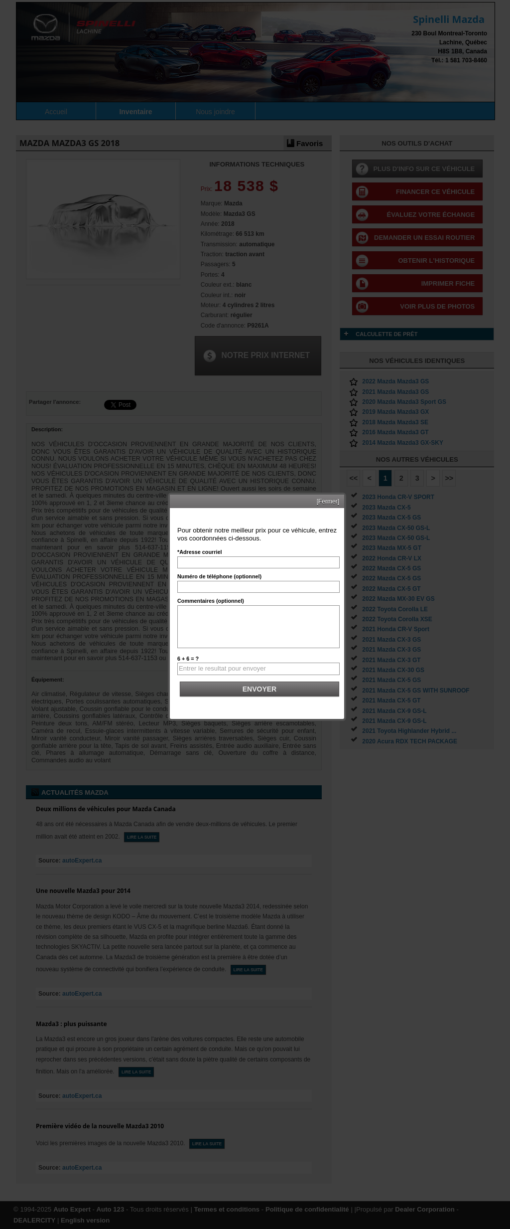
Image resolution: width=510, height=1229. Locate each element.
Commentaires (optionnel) (210, 601)
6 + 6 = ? (188, 659)
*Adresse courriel (199, 552)
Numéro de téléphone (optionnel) (219, 576)
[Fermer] (328, 501)
